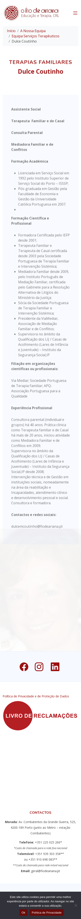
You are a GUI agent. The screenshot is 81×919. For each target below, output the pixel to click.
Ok (23, 912)
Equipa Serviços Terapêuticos (35, 36)
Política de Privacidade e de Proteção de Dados (36, 696)
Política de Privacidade (47, 912)
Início (11, 30)
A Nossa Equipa (33, 30)
